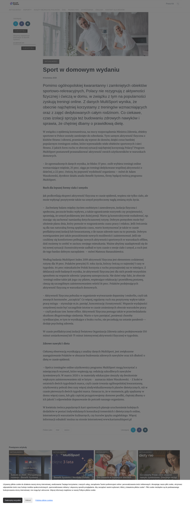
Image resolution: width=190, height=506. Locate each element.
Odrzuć (28, 500)
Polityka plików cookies (44, 500)
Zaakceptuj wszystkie (13, 500)
